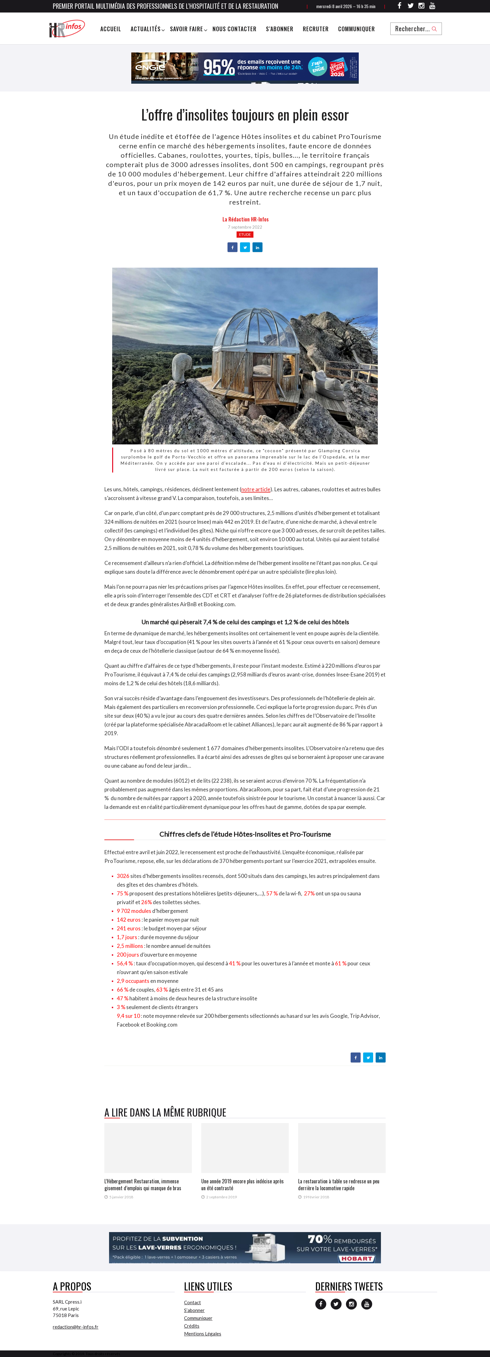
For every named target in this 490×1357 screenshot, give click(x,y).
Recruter (316, 29)
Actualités (146, 29)
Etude (245, 234)
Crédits (191, 1326)
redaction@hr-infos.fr (75, 1327)
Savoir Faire (186, 29)
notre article (255, 489)
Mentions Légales (202, 1333)
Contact (192, 1302)
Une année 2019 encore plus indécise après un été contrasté (242, 1184)
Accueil (110, 29)
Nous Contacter (234, 29)
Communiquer (356, 29)
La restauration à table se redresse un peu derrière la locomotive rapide (338, 1184)
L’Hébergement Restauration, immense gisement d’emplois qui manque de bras (142, 1184)
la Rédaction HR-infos (245, 219)
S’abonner (279, 29)
